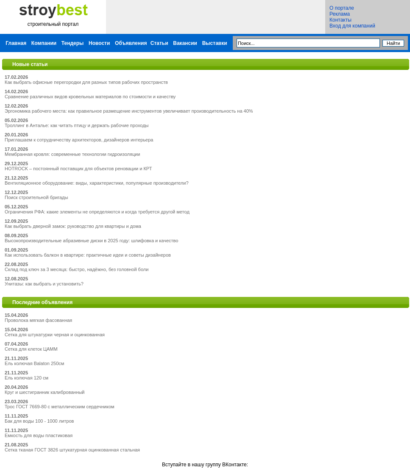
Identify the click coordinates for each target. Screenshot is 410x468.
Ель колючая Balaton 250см (34, 363)
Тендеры (72, 43)
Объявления (131, 43)
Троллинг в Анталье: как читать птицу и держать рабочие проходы (77, 125)
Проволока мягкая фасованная (38, 320)
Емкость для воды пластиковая (39, 435)
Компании (43, 43)
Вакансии (185, 43)
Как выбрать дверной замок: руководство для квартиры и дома (73, 226)
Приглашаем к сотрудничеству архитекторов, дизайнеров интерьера (79, 139)
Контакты (340, 20)
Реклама (339, 14)
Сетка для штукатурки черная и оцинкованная (55, 334)
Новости (99, 43)
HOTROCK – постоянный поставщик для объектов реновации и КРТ (78, 168)
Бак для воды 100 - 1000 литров (39, 421)
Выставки (214, 43)
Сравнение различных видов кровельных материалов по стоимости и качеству (90, 96)
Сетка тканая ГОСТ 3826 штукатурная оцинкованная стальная (72, 449)
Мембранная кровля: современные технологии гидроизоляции (72, 154)
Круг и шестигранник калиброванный (45, 392)
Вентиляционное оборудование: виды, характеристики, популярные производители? (97, 183)
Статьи (159, 43)
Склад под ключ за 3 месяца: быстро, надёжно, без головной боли (76, 269)
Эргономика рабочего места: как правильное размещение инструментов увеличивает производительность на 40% (129, 111)
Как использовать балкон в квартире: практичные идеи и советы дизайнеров (88, 255)
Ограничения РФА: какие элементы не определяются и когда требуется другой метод (97, 211)
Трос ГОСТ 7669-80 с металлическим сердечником (59, 406)
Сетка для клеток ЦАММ (31, 349)
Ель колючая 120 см (26, 377)
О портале (341, 8)
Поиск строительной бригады (36, 197)
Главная (16, 43)
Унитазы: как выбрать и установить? (44, 283)
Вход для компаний (352, 26)
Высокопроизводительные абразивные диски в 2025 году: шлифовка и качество (91, 240)
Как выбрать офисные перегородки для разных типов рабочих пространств (86, 82)
